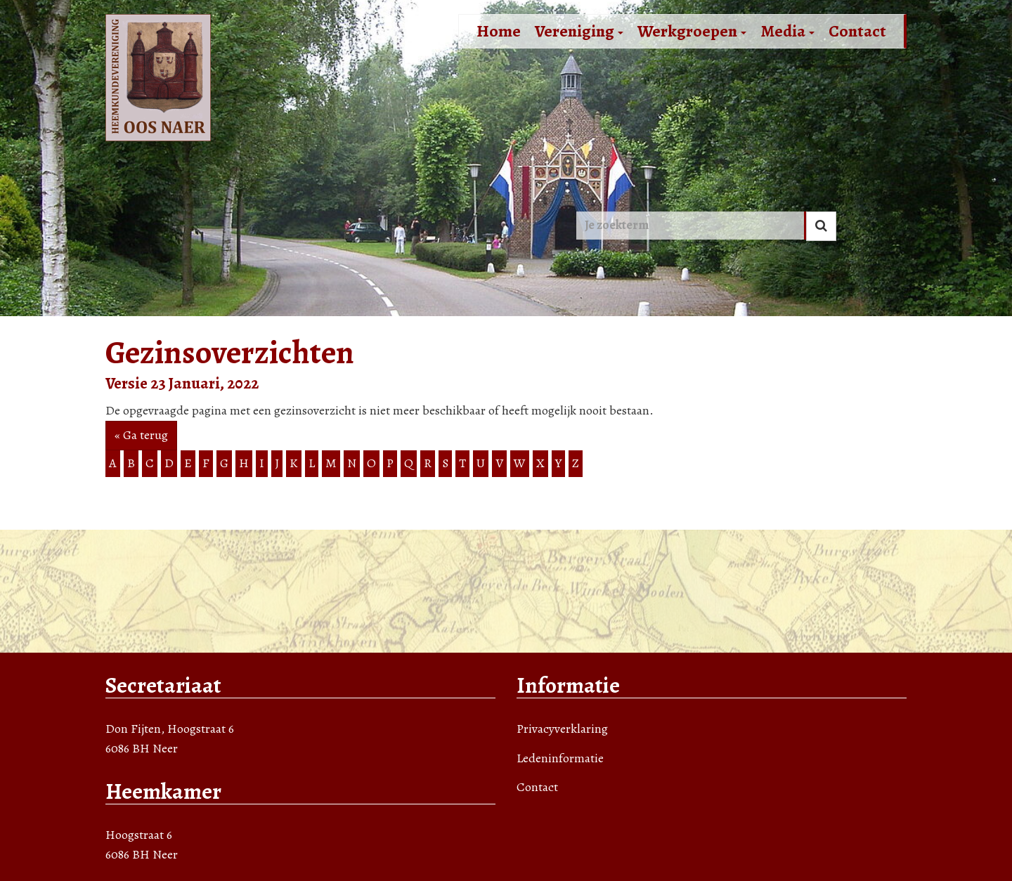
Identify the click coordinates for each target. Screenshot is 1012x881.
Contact (857, 31)
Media (787, 31)
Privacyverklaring (562, 728)
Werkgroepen (691, 31)
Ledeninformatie (560, 758)
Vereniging (579, 31)
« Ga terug (141, 434)
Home (498, 31)
